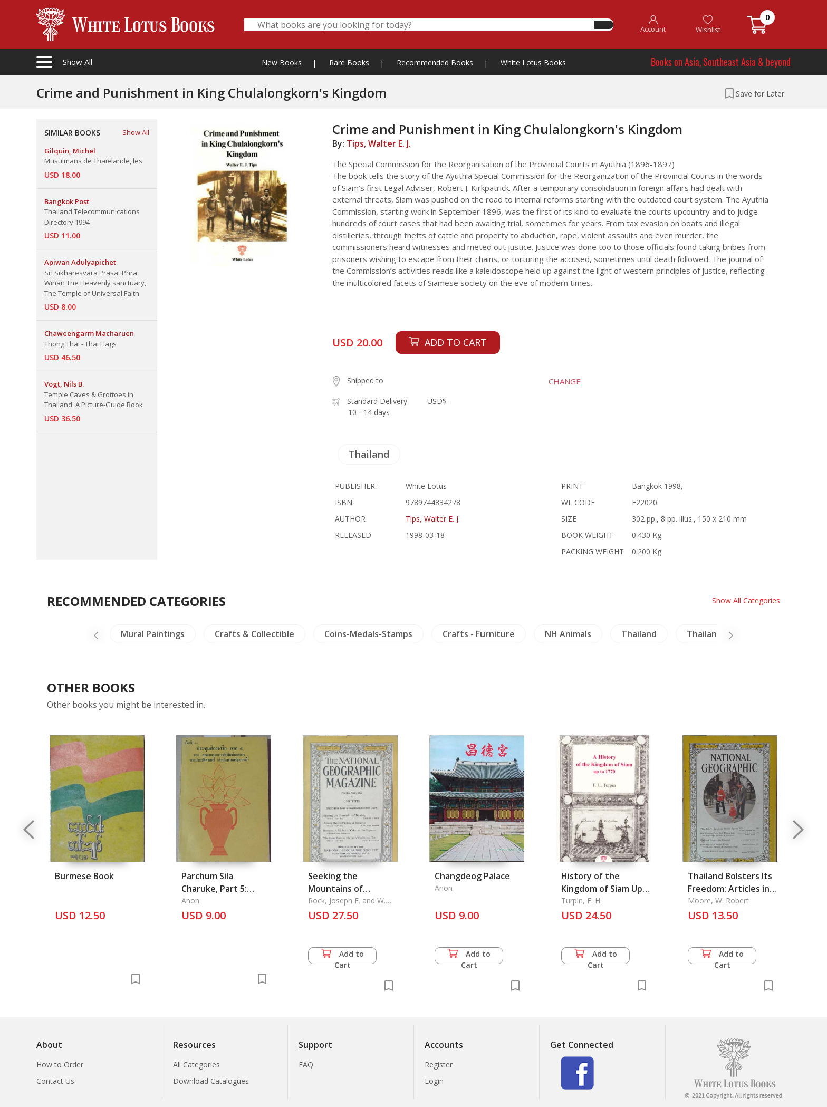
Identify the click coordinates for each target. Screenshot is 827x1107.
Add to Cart (342, 956)
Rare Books (349, 62)
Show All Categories (746, 600)
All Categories (196, 1065)
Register (439, 1065)
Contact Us (55, 1081)
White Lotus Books (533, 62)
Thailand (369, 454)
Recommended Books (435, 62)
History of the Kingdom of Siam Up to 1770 (601, 888)
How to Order (59, 1065)
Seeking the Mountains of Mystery (335, 888)
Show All (135, 132)
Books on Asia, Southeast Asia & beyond (721, 62)
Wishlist (708, 24)
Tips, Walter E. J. (379, 143)
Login (434, 1081)
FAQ (306, 1065)
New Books (282, 62)
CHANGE (565, 381)
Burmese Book (84, 876)
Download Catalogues (211, 1081)
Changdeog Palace (472, 876)
